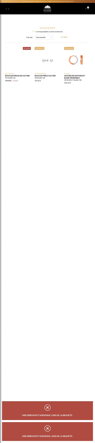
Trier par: (29, 37)
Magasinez (47, 27)
